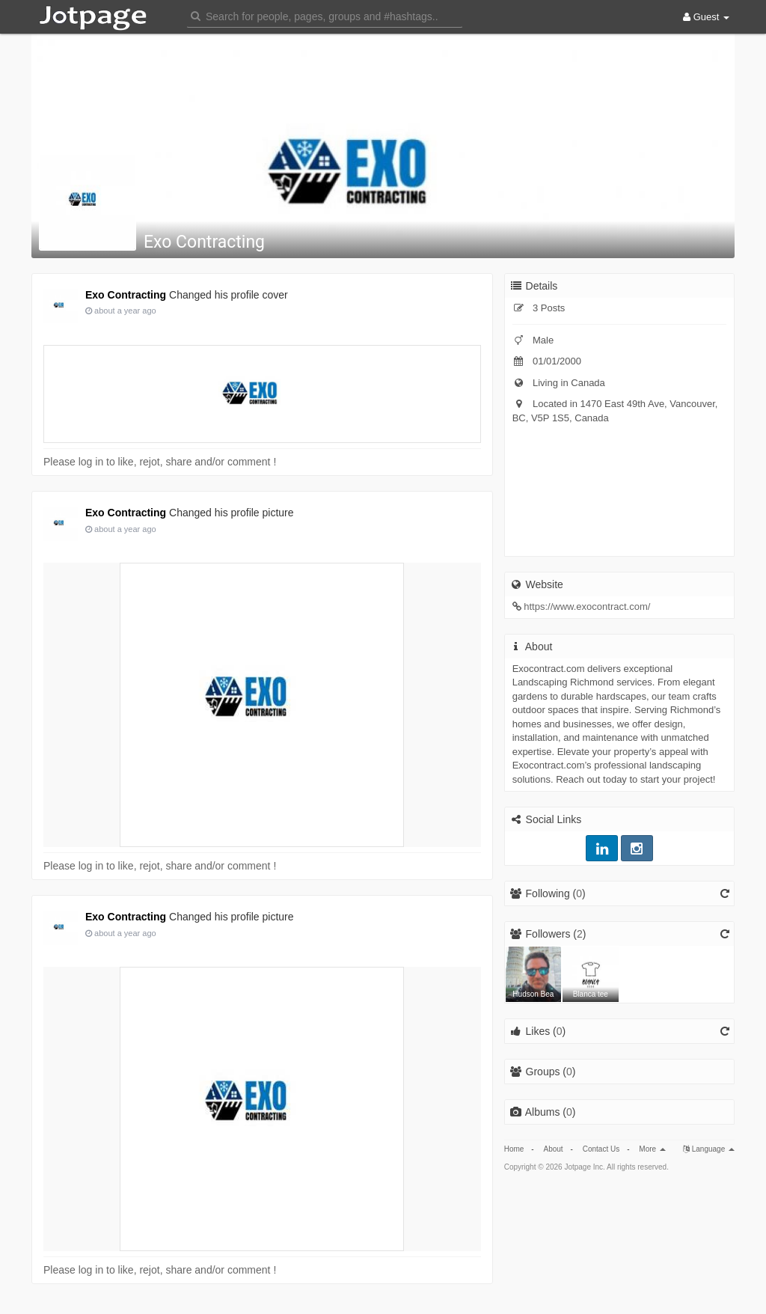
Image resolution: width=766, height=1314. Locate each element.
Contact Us (601, 1149)
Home (514, 1149)
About (553, 1149)
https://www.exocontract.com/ (587, 606)
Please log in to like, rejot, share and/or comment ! (159, 462)
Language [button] (709, 1149)
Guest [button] (706, 16)
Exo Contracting (204, 242)
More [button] (652, 1149)
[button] (324, 15)
